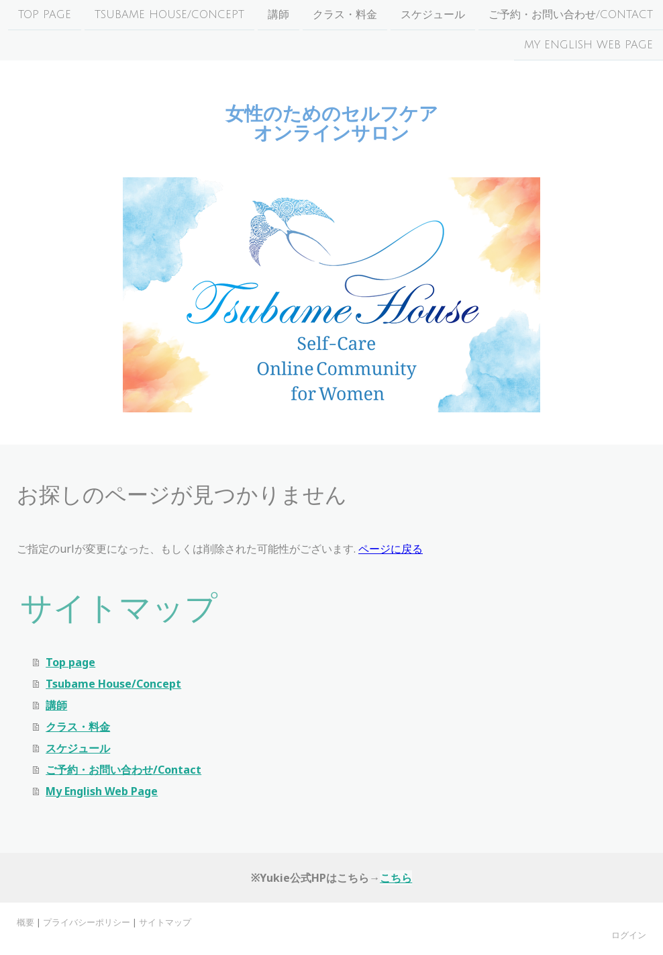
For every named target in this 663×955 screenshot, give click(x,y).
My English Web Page (588, 46)
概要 (25, 922)
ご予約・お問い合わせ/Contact (571, 15)
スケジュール (433, 15)
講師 (278, 15)
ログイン (628, 935)
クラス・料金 (345, 15)
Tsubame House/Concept (169, 15)
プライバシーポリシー (86, 922)
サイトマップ (165, 922)
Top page (44, 15)
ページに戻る (390, 548)
